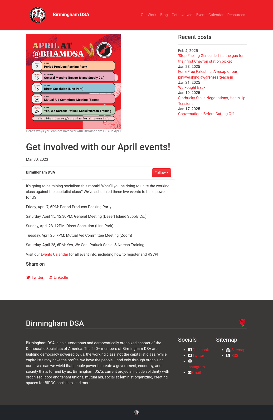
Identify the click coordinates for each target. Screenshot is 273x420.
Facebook (200, 350)
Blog (164, 15)
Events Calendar (210, 15)
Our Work (148, 15)
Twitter (198, 355)
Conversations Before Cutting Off (206, 114)
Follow (160, 172)
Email (196, 372)
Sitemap (238, 350)
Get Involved (182, 15)
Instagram (196, 367)
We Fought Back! (192, 87)
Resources (236, 15)
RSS (234, 355)
